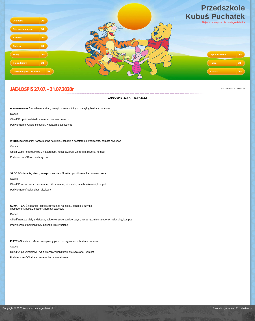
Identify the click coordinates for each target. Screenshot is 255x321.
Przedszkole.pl (244, 308)
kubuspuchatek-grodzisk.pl (38, 308)
